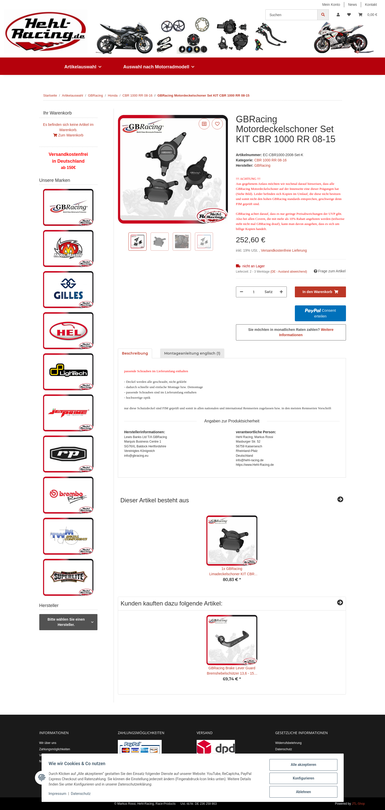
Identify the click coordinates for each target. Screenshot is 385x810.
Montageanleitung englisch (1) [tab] (192, 353)
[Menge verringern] (241, 292)
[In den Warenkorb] (122, 111)
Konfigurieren (302, 779)
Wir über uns (47, 743)
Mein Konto (331, 5)
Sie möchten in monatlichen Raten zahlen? (291, 332)
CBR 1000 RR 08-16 (270, 160)
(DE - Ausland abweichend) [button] (288, 271)
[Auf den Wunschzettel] (217, 123)
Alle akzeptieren (302, 766)
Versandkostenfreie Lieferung (284, 250)
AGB (278, 755)
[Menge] (254, 292)
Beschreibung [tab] (135, 353)
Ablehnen (302, 792)
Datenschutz (283, 749)
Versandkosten (49, 755)
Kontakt (371, 5)
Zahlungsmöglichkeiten (54, 749)
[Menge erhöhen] (281, 292)
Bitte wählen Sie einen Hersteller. (66, 622)
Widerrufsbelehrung (288, 743)
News (352, 5)
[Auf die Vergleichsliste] (204, 123)
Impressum (58, 794)
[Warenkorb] (368, 14)
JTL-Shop (358, 803)
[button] (338, 14)
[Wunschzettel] (349, 14)
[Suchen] (291, 14)
